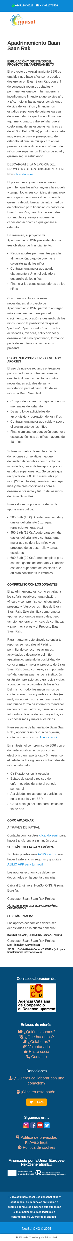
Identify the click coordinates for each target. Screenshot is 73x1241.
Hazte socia (36, 1051)
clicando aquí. (24, 174)
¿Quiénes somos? (36, 1032)
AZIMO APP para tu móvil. (25, 864)
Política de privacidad (36, 1137)
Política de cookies (36, 1147)
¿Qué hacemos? (39, 1037)
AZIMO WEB (47, 854)
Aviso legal (36, 1142)
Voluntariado (36, 1047)
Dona (40, 1102)
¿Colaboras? (39, 1042)
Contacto (36, 1057)
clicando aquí (48, 737)
